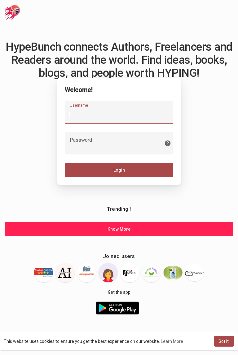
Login (119, 170)
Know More (119, 229)
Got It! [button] (224, 341)
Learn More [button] (172, 341)
